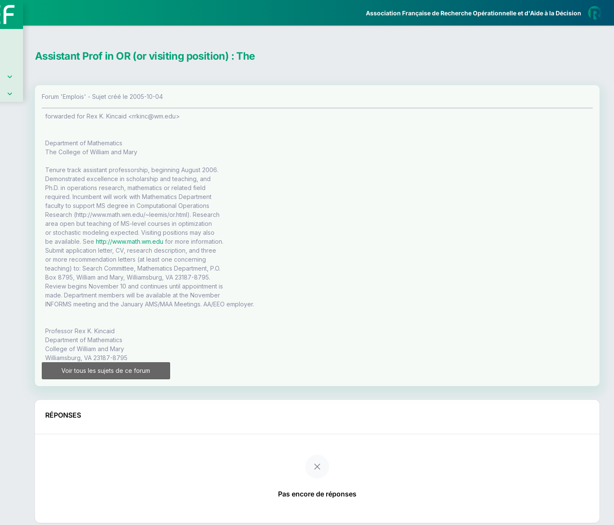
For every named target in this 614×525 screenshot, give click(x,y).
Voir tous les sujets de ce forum (184, 370)
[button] (12, 252)
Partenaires (35, 196)
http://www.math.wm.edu (220, 241)
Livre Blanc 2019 (43, 315)
